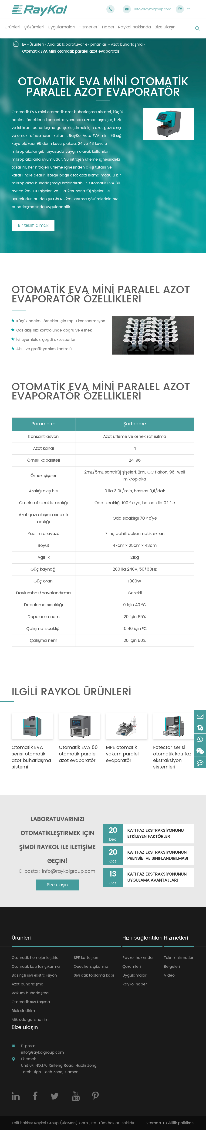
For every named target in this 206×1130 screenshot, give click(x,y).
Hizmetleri (176, 938)
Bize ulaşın (57, 885)
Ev (24, 44)
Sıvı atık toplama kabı (94, 975)
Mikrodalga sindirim (30, 1020)
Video (169, 975)
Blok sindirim (23, 1011)
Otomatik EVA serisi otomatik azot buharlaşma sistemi (31, 757)
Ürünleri (37, 44)
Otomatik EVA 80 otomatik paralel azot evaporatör (78, 754)
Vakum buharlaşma (30, 993)
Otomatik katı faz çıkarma (36, 967)
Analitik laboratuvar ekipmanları (77, 44)
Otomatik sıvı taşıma (31, 1002)
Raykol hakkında (137, 958)
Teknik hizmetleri (179, 958)
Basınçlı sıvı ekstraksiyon (34, 975)
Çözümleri (131, 967)
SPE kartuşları (86, 958)
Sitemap (153, 1123)
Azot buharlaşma (127, 44)
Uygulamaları (135, 975)
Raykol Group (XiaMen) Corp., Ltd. (65, 1123)
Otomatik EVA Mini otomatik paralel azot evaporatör (70, 51)
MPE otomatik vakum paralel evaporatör (122, 754)
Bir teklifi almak (33, 225)
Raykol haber (134, 984)
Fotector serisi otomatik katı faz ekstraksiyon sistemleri (172, 757)
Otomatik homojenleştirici (35, 958)
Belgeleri (172, 967)
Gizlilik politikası (180, 1123)
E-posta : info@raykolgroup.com (57, 871)
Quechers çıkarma (91, 967)
